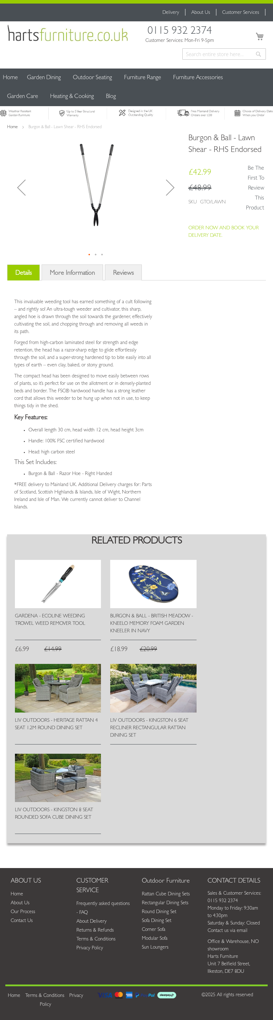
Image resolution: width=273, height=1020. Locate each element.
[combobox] (224, 54)
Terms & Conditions (96, 939)
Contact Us (22, 920)
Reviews (123, 274)
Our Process (23, 912)
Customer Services (240, 12)
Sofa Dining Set (156, 920)
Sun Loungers (155, 947)
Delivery (170, 12)
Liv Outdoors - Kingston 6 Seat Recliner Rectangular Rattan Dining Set (149, 728)
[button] (21, 187)
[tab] (23, 274)
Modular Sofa (154, 938)
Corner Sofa (153, 929)
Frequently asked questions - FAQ (103, 908)
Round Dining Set (159, 912)
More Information (72, 274)
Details (23, 274)
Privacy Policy (89, 948)
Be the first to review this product (255, 188)
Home (10, 78)
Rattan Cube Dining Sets (166, 894)
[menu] (136, 87)
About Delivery (91, 921)
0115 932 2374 (180, 32)
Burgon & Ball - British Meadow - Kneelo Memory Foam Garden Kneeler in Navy (151, 624)
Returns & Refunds (95, 930)
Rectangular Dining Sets (165, 903)
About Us (200, 12)
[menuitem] (44, 78)
